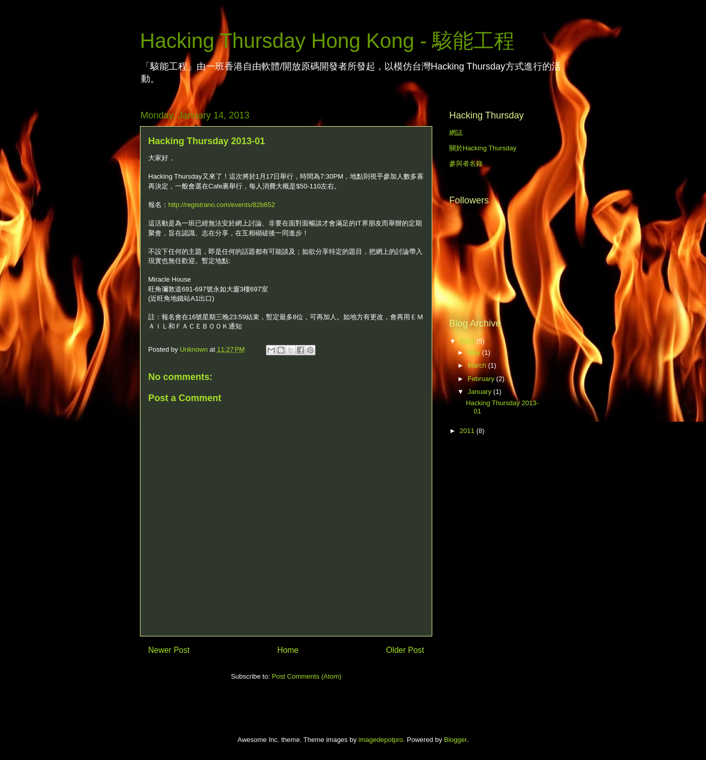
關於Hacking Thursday (483, 148)
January (480, 391)
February (482, 379)
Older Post (405, 650)
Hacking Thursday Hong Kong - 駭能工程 (327, 40)
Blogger (455, 740)
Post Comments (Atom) (306, 676)
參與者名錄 (466, 163)
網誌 (456, 132)
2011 (468, 431)
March (478, 365)
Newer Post (169, 650)
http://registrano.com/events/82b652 (221, 205)
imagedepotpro (381, 740)
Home (288, 650)
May (475, 352)
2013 (468, 341)
